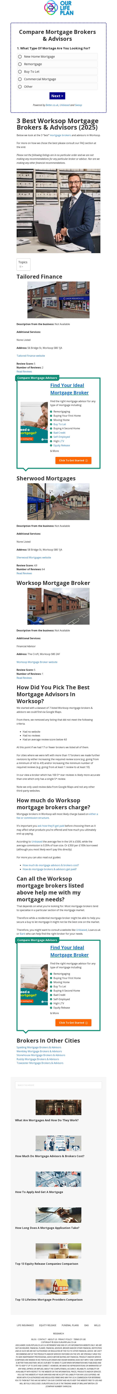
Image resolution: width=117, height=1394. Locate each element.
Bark (22, 933)
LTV (62, 441)
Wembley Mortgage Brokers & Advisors (39, 1051)
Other (27, 86)
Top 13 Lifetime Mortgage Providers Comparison (49, 1299)
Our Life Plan (58, 7)
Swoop (78, 105)
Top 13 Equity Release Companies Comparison (46, 1264)
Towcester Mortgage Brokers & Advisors (40, 1063)
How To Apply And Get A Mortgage (39, 1192)
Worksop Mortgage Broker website (37, 662)
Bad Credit (59, 432)
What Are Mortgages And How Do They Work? (47, 1120)
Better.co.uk (52, 105)
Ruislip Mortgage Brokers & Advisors (38, 1059)
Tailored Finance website (31, 355)
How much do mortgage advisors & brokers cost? (51, 865)
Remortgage (31, 64)
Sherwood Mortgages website (34, 557)
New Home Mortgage (38, 56)
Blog (33, 1339)
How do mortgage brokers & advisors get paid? (50, 869)
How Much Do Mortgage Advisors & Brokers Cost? (49, 1156)
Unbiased (65, 105)
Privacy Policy (65, 1339)
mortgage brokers (60, 135)
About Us (52, 1339)
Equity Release (61, 445)
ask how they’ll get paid (51, 825)
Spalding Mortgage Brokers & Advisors (39, 1047)
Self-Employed (61, 436)
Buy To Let (30, 71)
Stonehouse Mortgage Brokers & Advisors (41, 1055)
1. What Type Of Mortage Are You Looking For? (53, 48)
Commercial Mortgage (38, 79)
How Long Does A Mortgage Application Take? (47, 1228)
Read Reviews (24, 371)
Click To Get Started (71, 460)
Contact (42, 1339)
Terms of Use (80, 1339)
